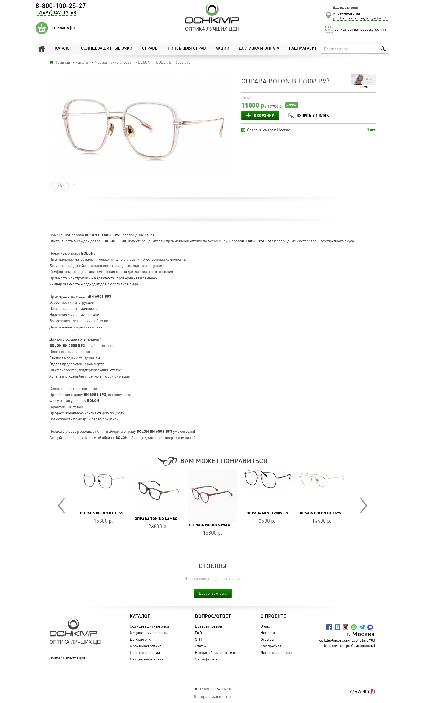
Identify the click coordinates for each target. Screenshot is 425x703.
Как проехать (271, 645)
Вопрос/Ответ (213, 616)
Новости (267, 632)
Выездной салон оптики (215, 652)
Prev (61, 505)
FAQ (198, 632)
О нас (265, 626)
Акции (222, 49)
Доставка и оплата (259, 49)
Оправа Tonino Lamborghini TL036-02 (171, 518)
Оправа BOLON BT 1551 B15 (105, 513)
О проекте (273, 616)
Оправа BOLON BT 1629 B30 (323, 513)
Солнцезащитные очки (106, 49)
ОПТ (198, 639)
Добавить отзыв (212, 593)
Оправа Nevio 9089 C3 (267, 513)
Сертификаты (207, 659)
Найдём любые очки (147, 659)
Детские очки (141, 639)
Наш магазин (303, 49)
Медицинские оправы (149, 632)
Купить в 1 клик (313, 115)
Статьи (201, 645)
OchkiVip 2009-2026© (213, 689)
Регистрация (74, 658)
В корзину (263, 115)
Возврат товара (208, 626)
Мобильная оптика (146, 645)
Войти (54, 658)
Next (363, 505)
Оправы (150, 49)
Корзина (63, 28)
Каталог (63, 49)
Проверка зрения (145, 652)
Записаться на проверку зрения (360, 29)
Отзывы (267, 639)
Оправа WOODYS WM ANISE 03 (216, 524)
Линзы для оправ (187, 49)
